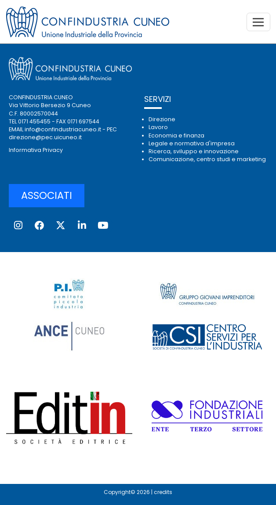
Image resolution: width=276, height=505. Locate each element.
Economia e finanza (176, 135)
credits (163, 492)
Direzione (162, 119)
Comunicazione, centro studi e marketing (207, 159)
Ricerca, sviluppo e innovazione (194, 151)
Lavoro (158, 127)
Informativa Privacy (36, 150)
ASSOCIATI (46, 195)
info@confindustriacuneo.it (63, 129)
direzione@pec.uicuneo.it (45, 137)
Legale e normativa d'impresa (192, 143)
